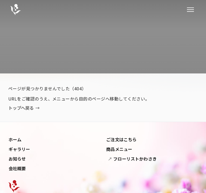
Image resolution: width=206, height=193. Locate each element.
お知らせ (17, 158)
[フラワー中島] (15, 9)
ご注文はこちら (121, 139)
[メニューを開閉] (190, 9)
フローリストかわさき (134, 158)
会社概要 (17, 168)
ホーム (15, 139)
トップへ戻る (24, 108)
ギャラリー (19, 149)
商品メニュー (119, 149)
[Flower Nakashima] (14, 186)
